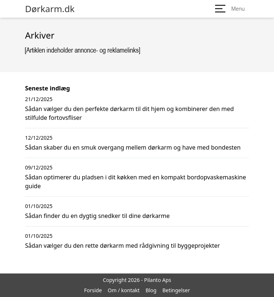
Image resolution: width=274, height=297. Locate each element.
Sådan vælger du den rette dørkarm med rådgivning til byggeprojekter (122, 245)
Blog (151, 290)
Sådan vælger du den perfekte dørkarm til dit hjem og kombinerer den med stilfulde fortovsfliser (129, 113)
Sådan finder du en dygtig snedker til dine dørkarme (97, 216)
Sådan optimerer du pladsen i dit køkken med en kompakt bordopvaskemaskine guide (135, 181)
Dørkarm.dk (50, 9)
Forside (93, 290)
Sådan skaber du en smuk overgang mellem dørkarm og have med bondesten (133, 147)
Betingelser (176, 290)
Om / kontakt (124, 290)
